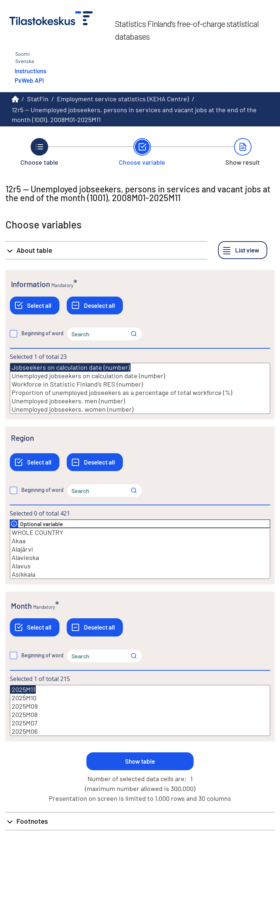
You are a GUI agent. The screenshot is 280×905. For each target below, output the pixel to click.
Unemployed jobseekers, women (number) (140, 409)
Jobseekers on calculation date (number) (70, 367)
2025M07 (140, 723)
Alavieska (140, 557)
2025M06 (140, 731)
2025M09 (140, 706)
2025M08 (140, 714)
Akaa (140, 541)
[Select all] (34, 305)
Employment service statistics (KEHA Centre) (123, 99)
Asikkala (140, 574)
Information (30, 284)
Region (22, 437)
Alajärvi (140, 549)
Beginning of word (42, 333)
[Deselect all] (95, 305)
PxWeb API (29, 80)
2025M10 (140, 698)
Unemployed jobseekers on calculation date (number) (140, 376)
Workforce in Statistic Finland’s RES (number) (140, 384)
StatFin (37, 99)
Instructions (30, 70)
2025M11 (23, 689)
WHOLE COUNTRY (140, 532)
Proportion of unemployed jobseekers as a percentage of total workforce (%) (140, 392)
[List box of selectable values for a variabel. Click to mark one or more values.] (140, 388)
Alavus (140, 566)
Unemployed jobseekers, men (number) (140, 401)
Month (21, 605)
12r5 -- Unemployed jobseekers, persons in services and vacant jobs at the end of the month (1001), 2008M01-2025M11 (134, 115)
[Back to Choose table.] (39, 151)
